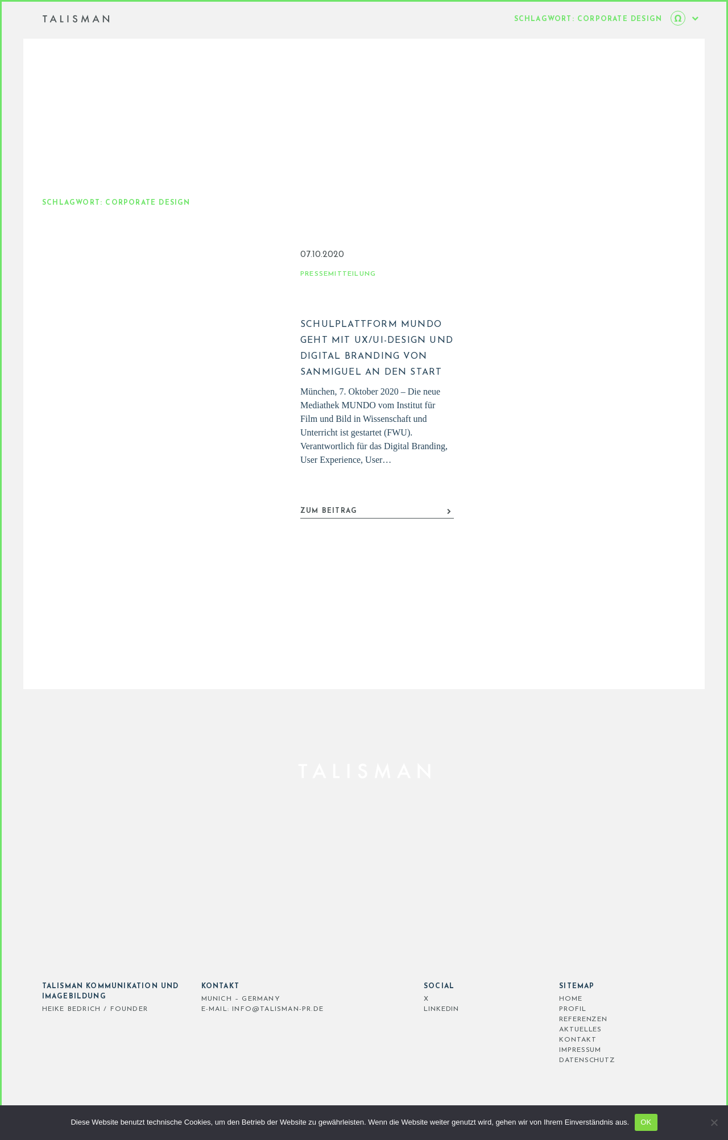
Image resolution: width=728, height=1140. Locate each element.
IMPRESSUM (547, 1050)
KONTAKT (544, 1040)
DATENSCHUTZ (554, 1060)
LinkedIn (407, 1009)
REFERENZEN (550, 1019)
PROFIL (539, 1009)
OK (645, 1122)
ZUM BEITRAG (376, 535)
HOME (537, 999)
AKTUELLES (547, 1029)
